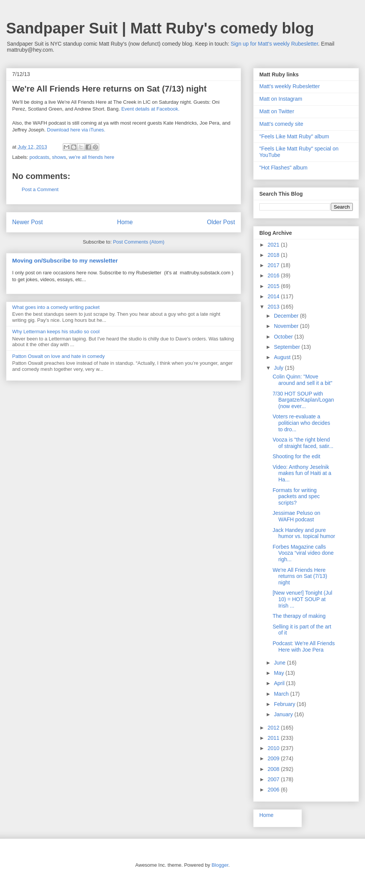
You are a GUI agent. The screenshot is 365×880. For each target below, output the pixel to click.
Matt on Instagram (280, 99)
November (287, 326)
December (287, 316)
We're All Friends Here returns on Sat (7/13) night (300, 576)
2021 (274, 245)
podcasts (39, 157)
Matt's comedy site (281, 124)
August (283, 357)
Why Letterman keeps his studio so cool (56, 331)
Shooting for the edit (296, 456)
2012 (274, 728)
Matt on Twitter (276, 111)
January (284, 714)
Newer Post (27, 222)
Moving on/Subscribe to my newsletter (65, 260)
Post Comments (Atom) (138, 242)
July (279, 368)
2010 (274, 748)
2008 (274, 769)
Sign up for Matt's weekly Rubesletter (274, 44)
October (284, 337)
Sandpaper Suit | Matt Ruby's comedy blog (160, 28)
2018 (274, 255)
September (287, 347)
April (280, 683)
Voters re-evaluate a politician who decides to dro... (301, 422)
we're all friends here (91, 157)
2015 (274, 286)
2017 (274, 265)
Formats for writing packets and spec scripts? (296, 496)
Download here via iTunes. (76, 130)
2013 (274, 307)
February (285, 704)
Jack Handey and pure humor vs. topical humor (304, 533)
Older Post (221, 222)
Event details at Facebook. (150, 109)
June (280, 663)
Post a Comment (40, 189)
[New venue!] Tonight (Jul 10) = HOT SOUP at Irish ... (302, 599)
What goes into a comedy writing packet (56, 307)
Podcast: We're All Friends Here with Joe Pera (304, 646)
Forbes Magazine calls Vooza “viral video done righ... (303, 553)
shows (59, 157)
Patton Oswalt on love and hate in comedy (58, 356)
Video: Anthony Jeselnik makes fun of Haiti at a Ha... (302, 473)
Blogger (219, 865)
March (282, 694)
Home (125, 222)
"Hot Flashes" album (283, 168)
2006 (274, 790)
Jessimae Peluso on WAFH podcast (296, 516)
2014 (274, 296)
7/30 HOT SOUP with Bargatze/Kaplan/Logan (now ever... (303, 400)
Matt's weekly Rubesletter (289, 86)
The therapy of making (299, 616)
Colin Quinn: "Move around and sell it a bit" (302, 380)
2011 (274, 738)
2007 (274, 779)
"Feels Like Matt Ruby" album (294, 136)
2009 (274, 758)
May (279, 673)
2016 (274, 275)
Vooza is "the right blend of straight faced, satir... (303, 443)
